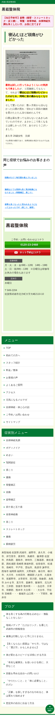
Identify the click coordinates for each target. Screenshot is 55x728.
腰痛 (8, 477)
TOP (8, 348)
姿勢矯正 (10, 499)
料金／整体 (12, 370)
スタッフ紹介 (13, 362)
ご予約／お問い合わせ (17, 414)
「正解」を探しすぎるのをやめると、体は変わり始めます (27, 694)
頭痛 (8, 492)
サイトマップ (13, 422)
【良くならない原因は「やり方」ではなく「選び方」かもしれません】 (27, 645)
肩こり (9, 470)
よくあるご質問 (14, 385)
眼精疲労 (10, 544)
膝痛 (8, 536)
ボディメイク (13, 448)
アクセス (10, 392)
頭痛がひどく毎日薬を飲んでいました (21, 177)
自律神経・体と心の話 (17, 407)
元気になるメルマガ (16, 399)
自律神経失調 (13, 440)
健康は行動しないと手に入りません (25, 636)
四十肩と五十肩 (14, 507)
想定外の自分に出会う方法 (20, 703)
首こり (9, 522)
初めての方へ (13, 355)
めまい (9, 455)
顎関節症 (10, 462)
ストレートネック (15, 529)
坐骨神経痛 (12, 514)
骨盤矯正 (10, 485)
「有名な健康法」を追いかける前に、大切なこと (27, 664)
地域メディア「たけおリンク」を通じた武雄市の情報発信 (27, 627)
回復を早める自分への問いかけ (22, 673)
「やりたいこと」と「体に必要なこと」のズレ (27, 683)
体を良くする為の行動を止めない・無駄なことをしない (27, 616)
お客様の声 (12, 377)
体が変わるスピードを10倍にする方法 (26, 655)
